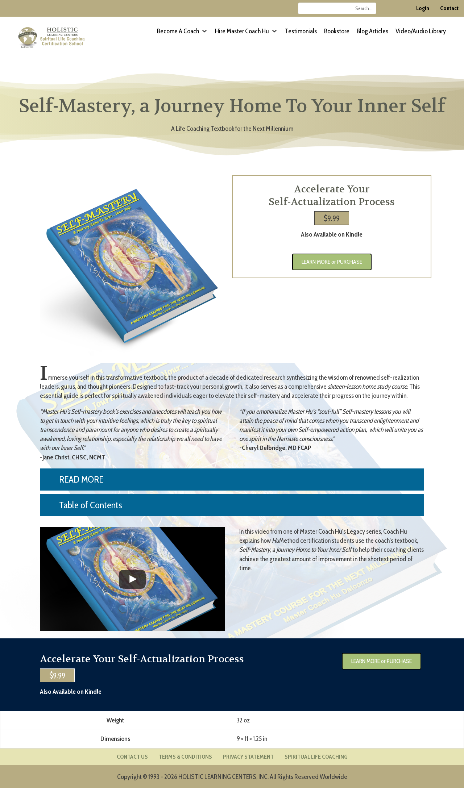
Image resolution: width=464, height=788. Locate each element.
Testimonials (301, 31)
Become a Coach (182, 31)
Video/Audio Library (420, 31)
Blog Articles (372, 31)
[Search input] (337, 8)
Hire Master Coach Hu (246, 31)
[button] (232, 479)
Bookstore (336, 31)
